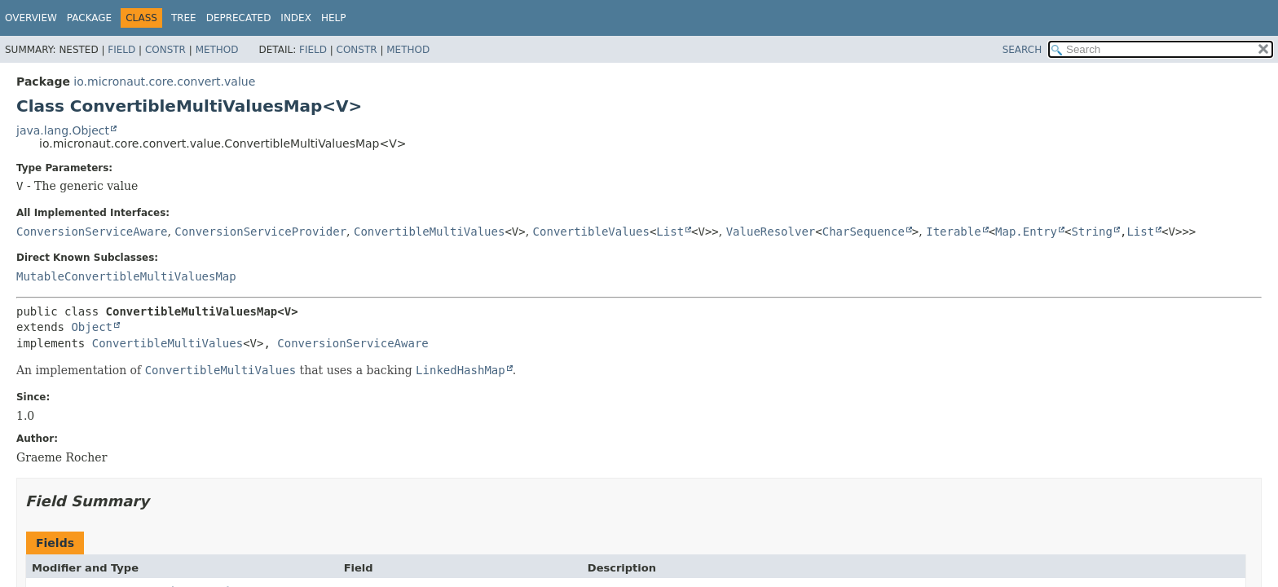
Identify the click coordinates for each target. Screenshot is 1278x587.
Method (217, 49)
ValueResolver (771, 231)
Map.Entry (1026, 231)
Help (333, 18)
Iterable (953, 231)
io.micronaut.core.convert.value (164, 81)
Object (91, 326)
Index (295, 18)
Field (121, 49)
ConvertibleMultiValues (429, 231)
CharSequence (863, 231)
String (1092, 231)
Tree (183, 18)
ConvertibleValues (591, 231)
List (670, 231)
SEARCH (1022, 49)
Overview (31, 18)
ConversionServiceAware (91, 231)
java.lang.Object (62, 130)
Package (89, 18)
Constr (165, 49)
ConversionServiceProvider (260, 231)
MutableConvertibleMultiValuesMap (126, 276)
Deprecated (238, 18)
